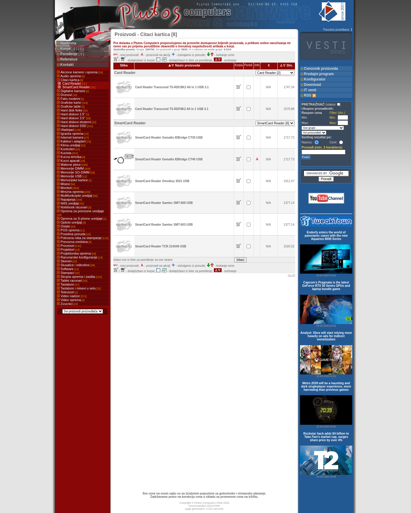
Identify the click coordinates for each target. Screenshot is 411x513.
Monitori (68, 188)
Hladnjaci (69, 129)
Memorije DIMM (73, 168)
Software (68, 269)
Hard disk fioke (72, 110)
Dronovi (67, 95)
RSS (310, 95)
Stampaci (68, 273)
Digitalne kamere (73, 91)
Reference (69, 59)
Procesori (69, 245)
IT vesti (310, 90)
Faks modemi (70, 98)
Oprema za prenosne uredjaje (80, 212)
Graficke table (70, 106)
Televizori (67, 292)
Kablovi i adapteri (74, 141)
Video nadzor (71, 296)
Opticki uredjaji (71, 222)
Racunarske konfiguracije (80, 257)
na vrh (291, 275)
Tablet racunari (72, 280)
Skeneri (67, 261)
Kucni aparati (71, 160)
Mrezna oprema (73, 191)
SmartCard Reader (76, 87)
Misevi (66, 184)
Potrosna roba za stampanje (82, 238)
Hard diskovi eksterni (76, 122)
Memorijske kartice (74, 180)
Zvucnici (67, 304)
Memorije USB (72, 176)
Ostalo (66, 226)
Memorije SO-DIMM (76, 172)
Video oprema (71, 300)
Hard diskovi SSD (75, 126)
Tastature (68, 284)
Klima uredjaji (71, 145)
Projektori (68, 249)
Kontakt (67, 65)
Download (312, 85)
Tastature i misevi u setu (79, 288)
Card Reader (72, 83)
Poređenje (72, 54)
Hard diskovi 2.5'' (73, 114)
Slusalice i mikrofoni (76, 265)
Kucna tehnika (71, 157)
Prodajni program (319, 74)
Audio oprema (70, 76)
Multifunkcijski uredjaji (77, 195)
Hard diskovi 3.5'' (74, 118)
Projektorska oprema (76, 253)
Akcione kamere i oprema (80, 72)
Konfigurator (315, 79)
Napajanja (69, 199)
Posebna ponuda (74, 234)
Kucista (67, 153)
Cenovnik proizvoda (321, 68)
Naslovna (68, 43)
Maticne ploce (72, 164)
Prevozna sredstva (74, 242)
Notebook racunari (74, 207)
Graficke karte (72, 102)
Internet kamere (73, 137)
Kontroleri (68, 149)
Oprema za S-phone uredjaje (81, 218)
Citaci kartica (70, 80)
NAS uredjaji (70, 203)
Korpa (72, 49)
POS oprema (71, 230)
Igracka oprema (73, 133)
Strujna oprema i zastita (79, 276)
